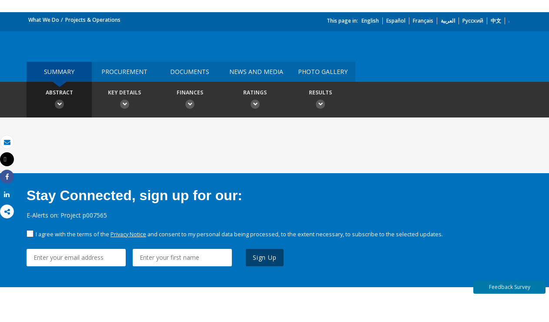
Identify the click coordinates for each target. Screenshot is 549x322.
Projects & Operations (93, 19)
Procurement (124, 71)
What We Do (43, 19)
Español (395, 20)
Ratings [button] (255, 100)
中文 (496, 20)
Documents (189, 71)
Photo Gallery (323, 71)
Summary (59, 71)
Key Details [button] (124, 100)
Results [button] (320, 100)
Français (423, 20)
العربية (448, 20)
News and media (256, 71)
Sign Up (265, 257)
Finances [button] (189, 100)
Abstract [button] (59, 100)
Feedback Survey (509, 287)
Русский (472, 20)
